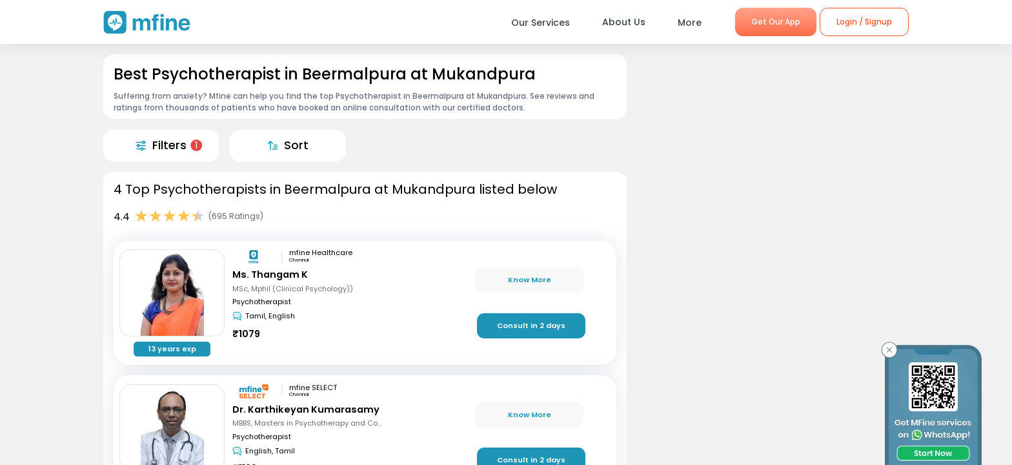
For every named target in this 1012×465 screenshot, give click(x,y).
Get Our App (775, 21)
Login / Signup (864, 21)
